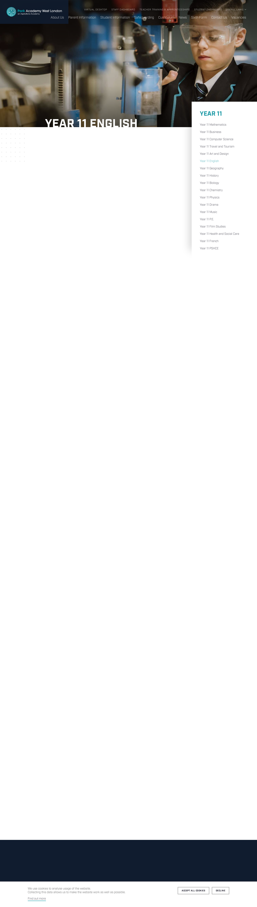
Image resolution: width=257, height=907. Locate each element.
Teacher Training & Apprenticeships (165, 9)
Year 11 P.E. (207, 219)
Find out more (37, 899)
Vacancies (238, 17)
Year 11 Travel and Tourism (217, 147)
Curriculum (166, 17)
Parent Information (82, 17)
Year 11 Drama (209, 205)
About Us (57, 17)
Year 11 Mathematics (213, 125)
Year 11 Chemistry (211, 190)
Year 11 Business (210, 132)
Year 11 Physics (209, 198)
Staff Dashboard (123, 9)
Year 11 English (209, 161)
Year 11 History (209, 176)
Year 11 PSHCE (209, 248)
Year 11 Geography (212, 168)
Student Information (115, 17)
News (183, 17)
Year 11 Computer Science (216, 139)
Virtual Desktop (95, 9)
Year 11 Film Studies (213, 227)
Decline (220, 890)
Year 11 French (209, 241)
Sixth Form (199, 17)
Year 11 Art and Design (214, 154)
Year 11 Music (208, 212)
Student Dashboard (208, 9)
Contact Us (219, 17)
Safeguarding (144, 17)
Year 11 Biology (209, 183)
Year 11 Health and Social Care (219, 234)
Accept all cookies (193, 890)
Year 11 (211, 114)
